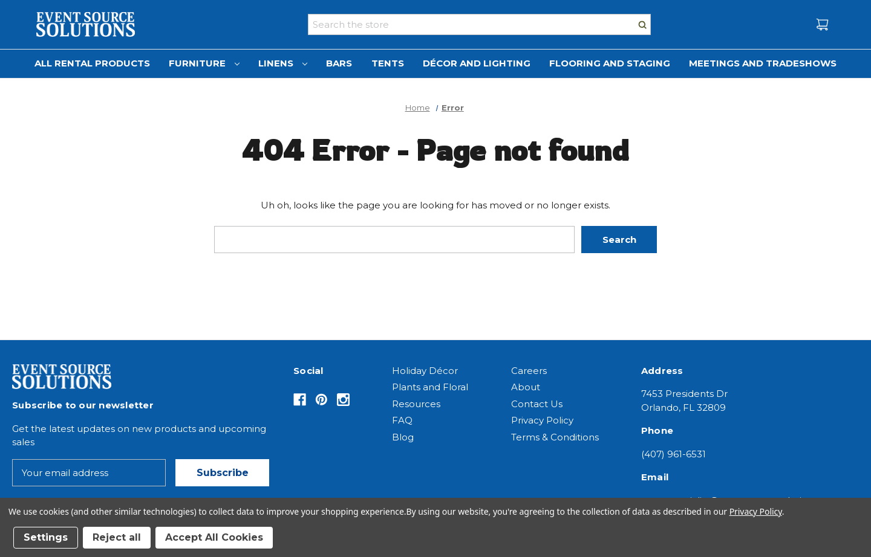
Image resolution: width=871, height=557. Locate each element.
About (525, 387)
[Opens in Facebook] (299, 399)
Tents (387, 63)
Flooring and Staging (609, 63)
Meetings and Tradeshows (763, 63)
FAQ (402, 420)
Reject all (117, 537)
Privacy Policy (542, 420)
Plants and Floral (430, 387)
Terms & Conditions (555, 437)
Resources (416, 404)
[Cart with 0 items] (822, 24)
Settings (46, 537)
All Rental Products (92, 63)
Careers (529, 370)
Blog (403, 437)
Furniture (204, 63)
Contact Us (537, 404)
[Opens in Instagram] (343, 399)
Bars (339, 63)
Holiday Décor (425, 370)
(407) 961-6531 (673, 454)
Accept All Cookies (214, 537)
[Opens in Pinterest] (321, 399)
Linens (282, 63)
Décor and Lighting (476, 63)
